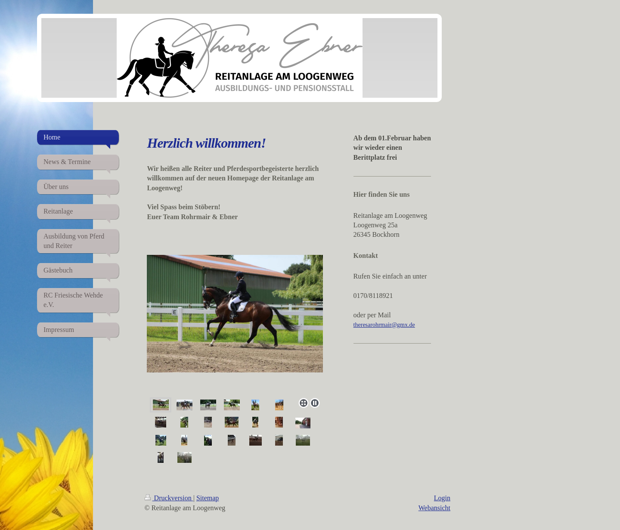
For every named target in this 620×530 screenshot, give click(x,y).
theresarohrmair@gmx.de (384, 325)
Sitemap (207, 498)
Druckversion (169, 498)
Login (442, 498)
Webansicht (434, 507)
